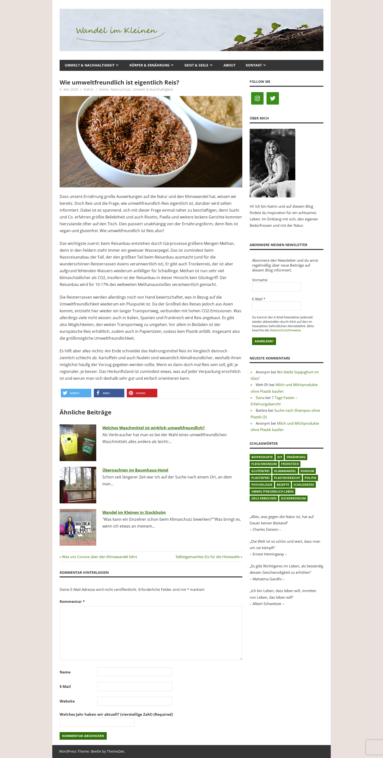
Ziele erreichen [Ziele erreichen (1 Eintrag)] (264, 498)
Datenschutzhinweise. (285, 330)
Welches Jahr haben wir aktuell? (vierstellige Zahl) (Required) (116, 714)
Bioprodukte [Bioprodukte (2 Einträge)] (262, 457)
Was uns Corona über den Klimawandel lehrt (99, 556)
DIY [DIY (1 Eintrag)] (279, 457)
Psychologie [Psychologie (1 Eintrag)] (261, 485)
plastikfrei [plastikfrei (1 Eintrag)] (260, 478)
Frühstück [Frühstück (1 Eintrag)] (290, 464)
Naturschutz (120, 89)
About (229, 65)
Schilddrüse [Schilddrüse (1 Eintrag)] (304, 485)
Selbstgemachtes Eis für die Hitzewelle (208, 556)
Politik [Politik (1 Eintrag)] (310, 478)
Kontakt (254, 65)
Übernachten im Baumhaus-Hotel (135, 470)
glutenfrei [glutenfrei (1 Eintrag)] (260, 471)
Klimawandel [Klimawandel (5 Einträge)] (285, 471)
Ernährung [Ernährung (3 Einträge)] (296, 457)
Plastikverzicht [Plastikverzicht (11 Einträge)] (287, 478)
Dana (260, 397)
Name (65, 672)
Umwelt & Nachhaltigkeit (90, 65)
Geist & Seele (196, 65)
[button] (76, 393)
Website (67, 701)
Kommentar (72, 601)
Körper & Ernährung (149, 65)
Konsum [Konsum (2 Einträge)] (307, 471)
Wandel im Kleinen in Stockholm (134, 512)
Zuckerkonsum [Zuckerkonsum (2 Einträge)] (293, 498)
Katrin (89, 89)
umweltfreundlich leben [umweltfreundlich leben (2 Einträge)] (272, 491)
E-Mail (65, 686)
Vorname (259, 279)
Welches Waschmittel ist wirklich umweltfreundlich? (153, 428)
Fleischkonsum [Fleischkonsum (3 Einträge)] (264, 464)
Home (103, 89)
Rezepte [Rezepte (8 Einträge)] (283, 485)
